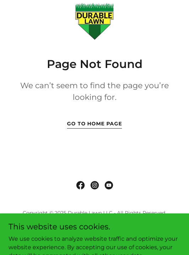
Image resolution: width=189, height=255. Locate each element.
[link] (94, 21)
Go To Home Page (94, 123)
